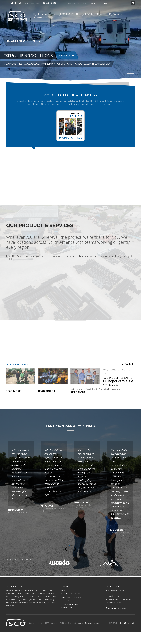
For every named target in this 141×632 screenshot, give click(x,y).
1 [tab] (69, 545)
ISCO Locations (73, 3)
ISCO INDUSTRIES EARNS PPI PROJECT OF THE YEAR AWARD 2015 (118, 381)
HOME (64, 590)
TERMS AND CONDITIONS (71, 597)
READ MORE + (14, 390)
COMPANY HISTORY (71, 604)
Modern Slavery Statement (89, 623)
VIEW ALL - (128, 364)
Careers (85, 3)
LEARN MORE (66, 55)
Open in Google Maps (116, 608)
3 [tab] (131, 76)
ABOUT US (65, 600)
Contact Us (95, 3)
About (105, 3)
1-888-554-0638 (49, 3)
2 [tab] (71, 545)
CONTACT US (66, 607)
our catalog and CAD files (76, 101)
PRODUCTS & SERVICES (71, 593)
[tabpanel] (70, 40)
